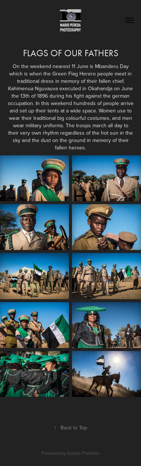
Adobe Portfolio (83, 453)
